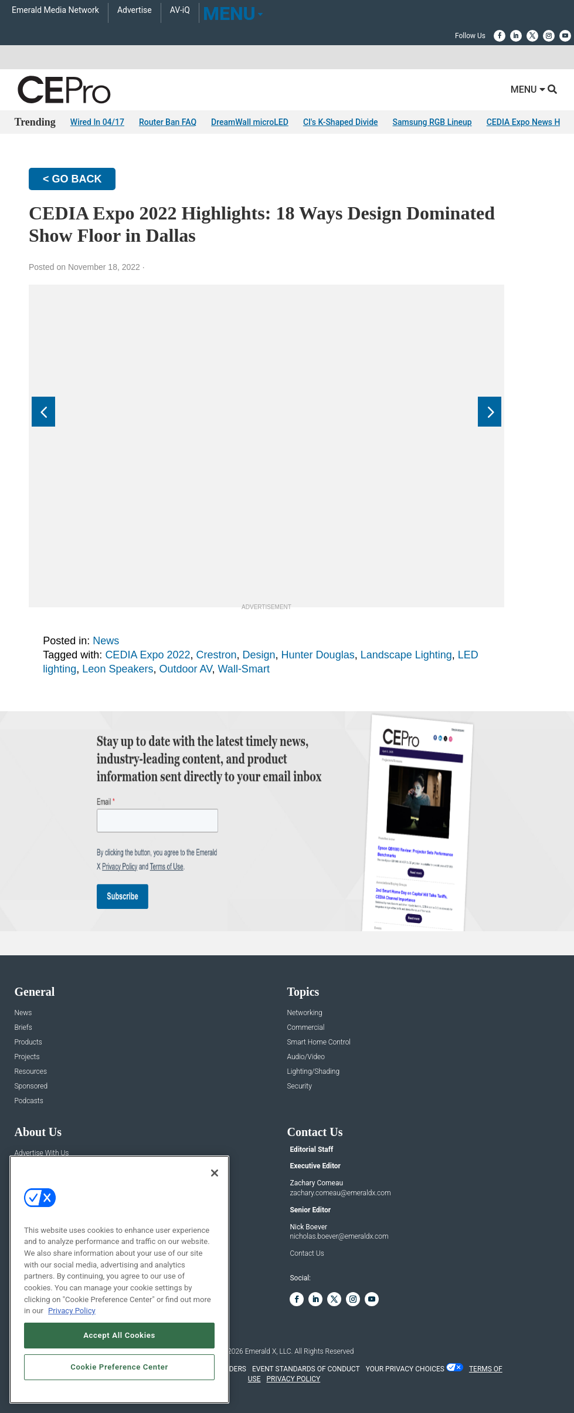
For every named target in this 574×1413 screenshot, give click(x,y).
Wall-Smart (244, 669)
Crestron (216, 655)
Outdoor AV (185, 669)
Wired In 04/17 (97, 122)
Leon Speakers (117, 669)
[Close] (214, 1173)
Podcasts (28, 1101)
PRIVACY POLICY (293, 1379)
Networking (304, 1013)
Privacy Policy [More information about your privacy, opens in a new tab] (72, 1310)
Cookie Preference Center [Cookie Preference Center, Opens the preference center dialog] (119, 1367)
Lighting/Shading (313, 1072)
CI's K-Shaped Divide (340, 122)
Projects (26, 1057)
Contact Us (307, 1253)
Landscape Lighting (406, 655)
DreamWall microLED (249, 122)
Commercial (305, 1028)
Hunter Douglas (318, 655)
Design (259, 655)
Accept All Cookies (119, 1335)
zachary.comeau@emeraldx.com (340, 1193)
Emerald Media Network (55, 10)
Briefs (23, 1028)
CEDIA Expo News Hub (528, 122)
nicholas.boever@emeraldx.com (339, 1236)
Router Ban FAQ (167, 122)
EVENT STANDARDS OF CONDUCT (306, 1369)
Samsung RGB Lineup (432, 122)
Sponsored (30, 1086)
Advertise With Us (41, 1153)
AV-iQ (180, 10)
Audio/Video (306, 1057)
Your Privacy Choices (405, 1369)
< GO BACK (72, 179)
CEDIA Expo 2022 (147, 655)
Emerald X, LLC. (269, 1351)
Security (299, 1086)
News (106, 641)
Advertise (134, 10)
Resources (30, 1072)
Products (28, 1042)
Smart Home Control (319, 1042)
